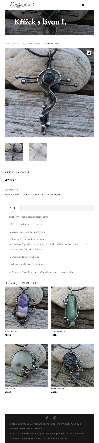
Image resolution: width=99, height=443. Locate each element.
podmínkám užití (65, 433)
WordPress (27, 433)
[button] (89, 53)
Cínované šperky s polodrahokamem (26, 44)
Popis (12, 208)
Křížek (53, 195)
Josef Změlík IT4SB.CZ (30, 428)
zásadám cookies (31, 438)
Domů (7, 44)
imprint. (64, 438)
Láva (45, 44)
